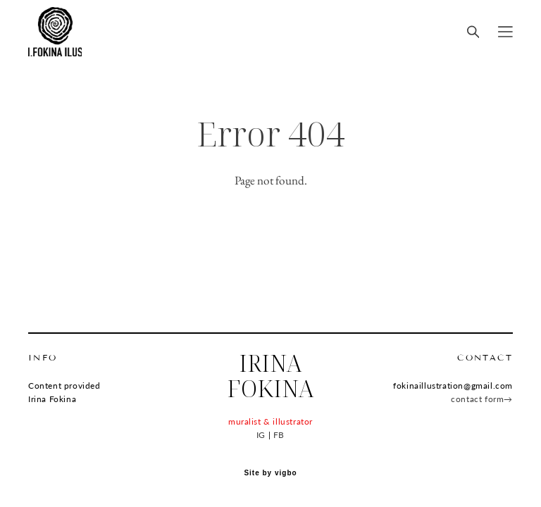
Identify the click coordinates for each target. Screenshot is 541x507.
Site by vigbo (270, 473)
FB (279, 435)
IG (261, 435)
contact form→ (482, 399)
